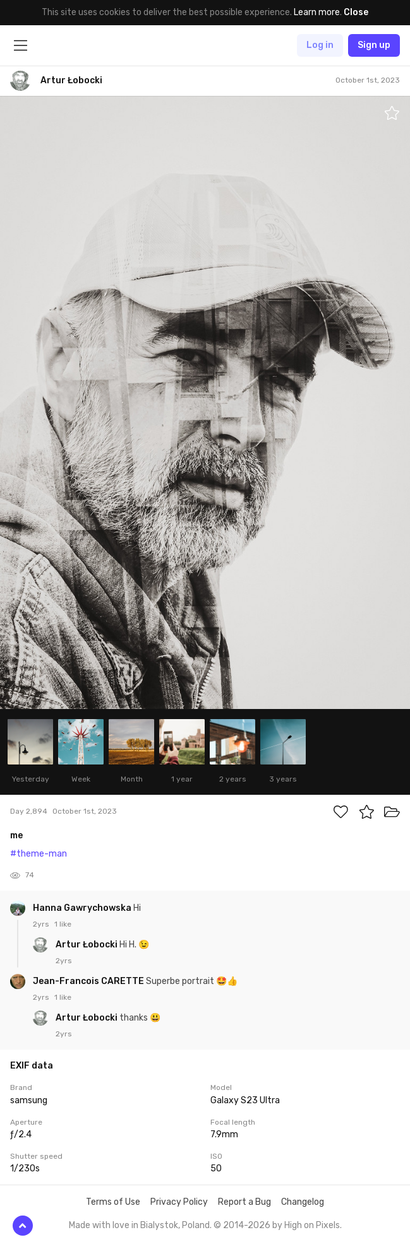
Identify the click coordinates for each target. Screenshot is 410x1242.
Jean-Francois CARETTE (89, 981)
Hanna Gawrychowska (83, 908)
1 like (62, 924)
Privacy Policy (179, 1202)
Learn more (317, 12)
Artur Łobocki (87, 944)
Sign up (374, 45)
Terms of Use (113, 1202)
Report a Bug (244, 1202)
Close (356, 12)
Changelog (302, 1202)
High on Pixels (312, 1225)
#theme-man (38, 853)
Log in (320, 45)
